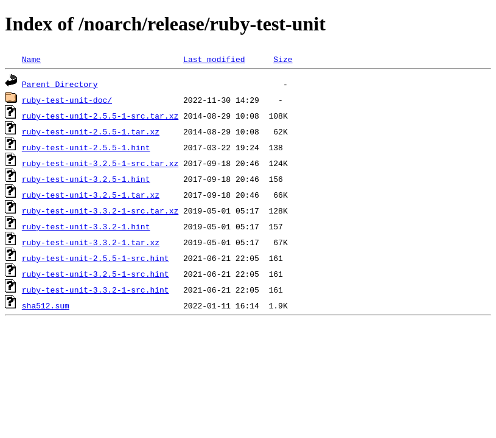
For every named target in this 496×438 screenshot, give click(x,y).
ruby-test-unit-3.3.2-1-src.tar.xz (100, 210)
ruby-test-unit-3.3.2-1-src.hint (95, 289)
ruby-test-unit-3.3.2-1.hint (86, 226)
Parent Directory (60, 83)
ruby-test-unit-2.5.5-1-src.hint (95, 257)
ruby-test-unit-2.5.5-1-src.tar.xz (100, 115)
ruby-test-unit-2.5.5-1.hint (86, 147)
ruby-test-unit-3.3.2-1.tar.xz (90, 242)
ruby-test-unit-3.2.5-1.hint (86, 178)
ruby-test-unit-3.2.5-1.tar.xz (90, 194)
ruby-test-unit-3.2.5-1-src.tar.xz (100, 163)
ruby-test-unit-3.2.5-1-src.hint (95, 273)
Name (31, 59)
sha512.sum (45, 305)
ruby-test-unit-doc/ (67, 99)
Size (282, 59)
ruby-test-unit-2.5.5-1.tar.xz (90, 131)
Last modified (214, 59)
